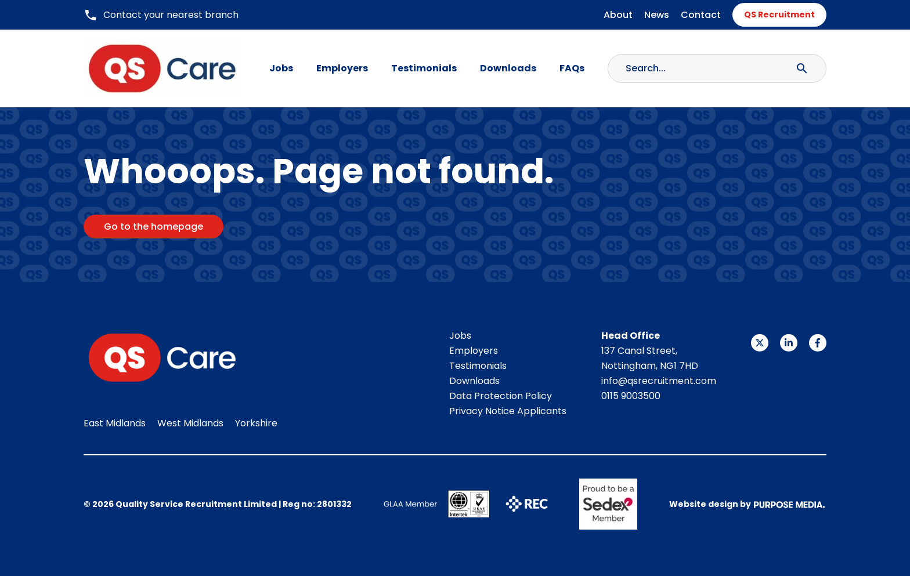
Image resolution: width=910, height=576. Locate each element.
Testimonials (424, 68)
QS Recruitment (779, 14)
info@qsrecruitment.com (658, 380)
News (656, 14)
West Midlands (190, 423)
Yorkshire (256, 423)
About (618, 14)
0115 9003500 (630, 396)
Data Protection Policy (500, 396)
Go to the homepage (153, 226)
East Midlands (115, 423)
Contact (701, 14)
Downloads (508, 68)
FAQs (571, 68)
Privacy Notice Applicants (507, 411)
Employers (342, 68)
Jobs (281, 68)
